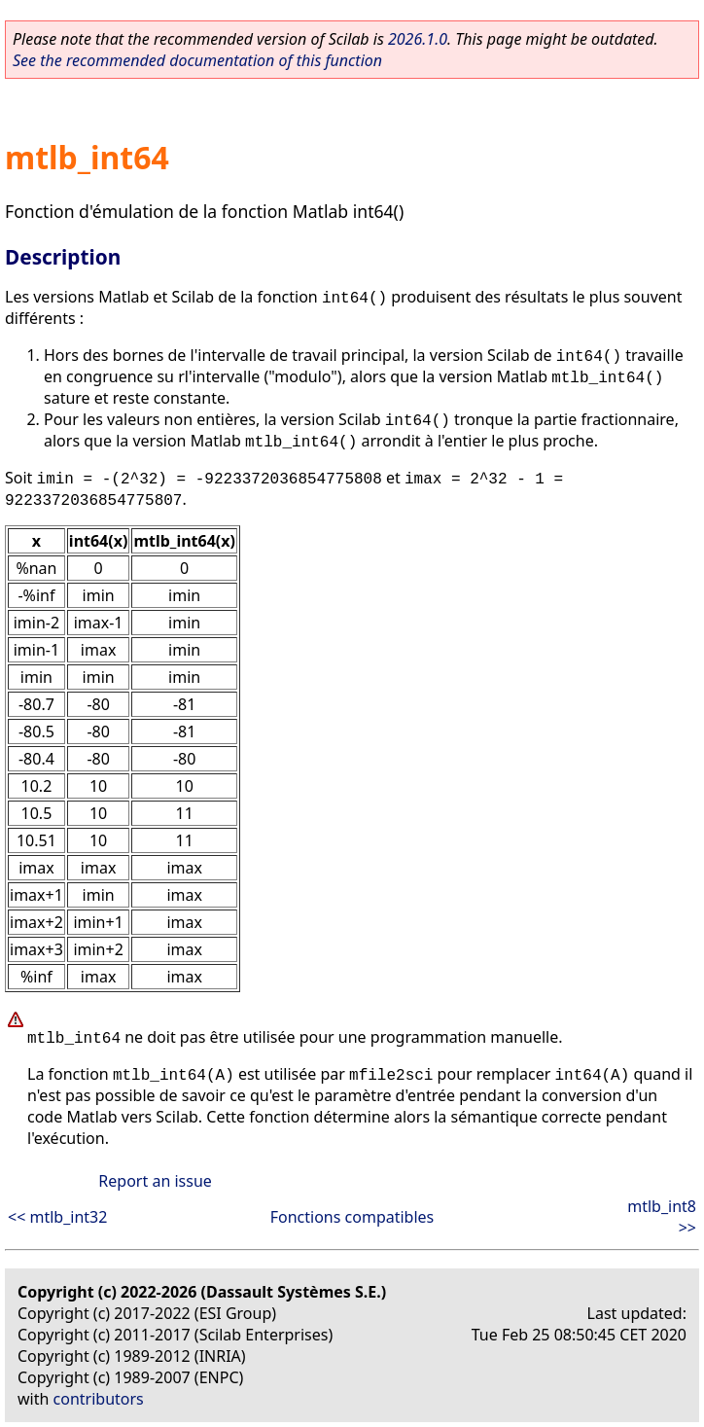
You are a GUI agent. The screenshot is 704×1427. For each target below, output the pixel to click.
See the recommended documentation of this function (197, 60)
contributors (98, 1398)
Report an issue (154, 1181)
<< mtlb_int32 (57, 1217)
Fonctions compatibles (352, 1217)
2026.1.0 (417, 39)
